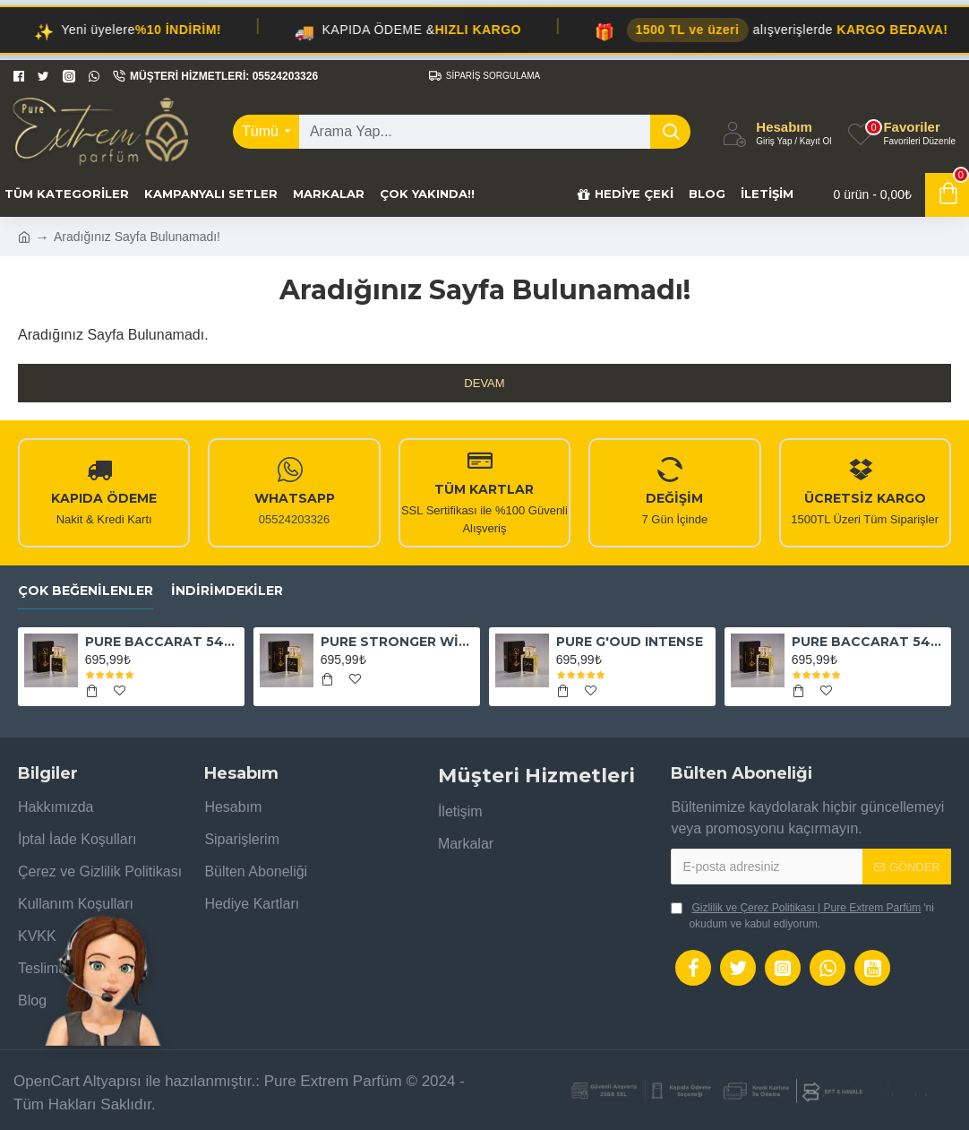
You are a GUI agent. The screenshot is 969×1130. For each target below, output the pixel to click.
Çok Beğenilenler (85, 591)
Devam (484, 383)
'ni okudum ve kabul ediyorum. (802, 915)
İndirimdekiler (227, 591)
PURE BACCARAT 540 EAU (868, 642)
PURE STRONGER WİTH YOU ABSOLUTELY (397, 642)
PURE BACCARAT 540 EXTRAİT (161, 642)
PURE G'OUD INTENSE (629, 642)
